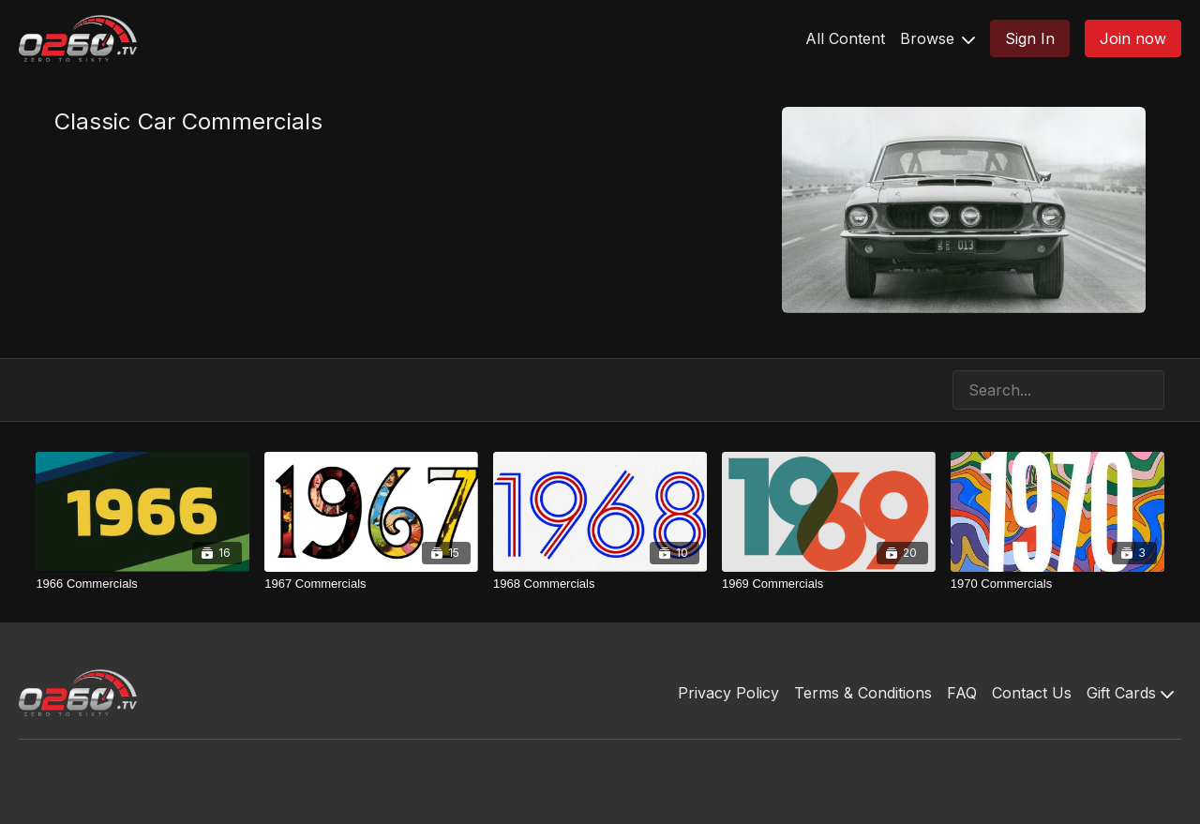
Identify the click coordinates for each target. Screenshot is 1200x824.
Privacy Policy (728, 692)
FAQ (962, 692)
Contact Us (1032, 692)
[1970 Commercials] (1057, 584)
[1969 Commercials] (829, 584)
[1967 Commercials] (371, 584)
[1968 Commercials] (600, 584)
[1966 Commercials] (142, 584)
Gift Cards (1130, 692)
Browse (937, 38)
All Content (845, 38)
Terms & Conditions (863, 692)
